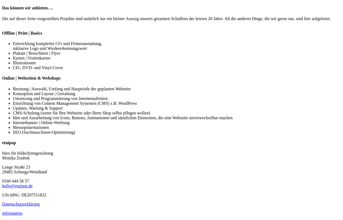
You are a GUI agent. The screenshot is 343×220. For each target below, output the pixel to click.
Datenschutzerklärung (21, 204)
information (12, 213)
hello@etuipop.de (17, 186)
